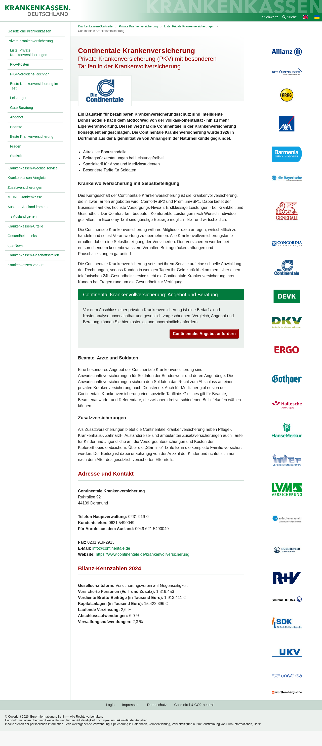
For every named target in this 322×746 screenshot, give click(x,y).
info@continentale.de (111, 548)
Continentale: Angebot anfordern (204, 334)
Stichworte (270, 17)
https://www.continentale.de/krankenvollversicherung (142, 554)
